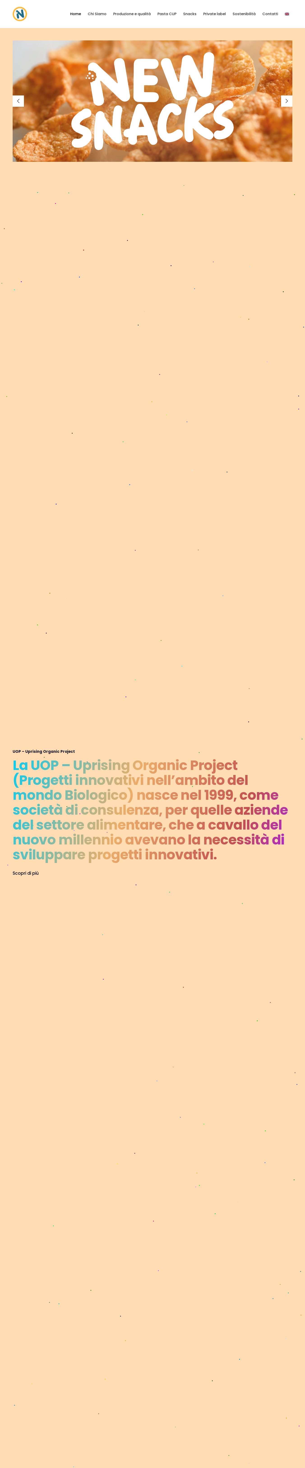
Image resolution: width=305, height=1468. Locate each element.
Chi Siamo (97, 13)
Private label (214, 13)
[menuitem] (287, 14)
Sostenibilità (244, 13)
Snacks (189, 13)
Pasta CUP (166, 13)
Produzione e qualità (132, 13)
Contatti (270, 13)
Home (75, 13)
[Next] (286, 101)
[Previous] (18, 101)
